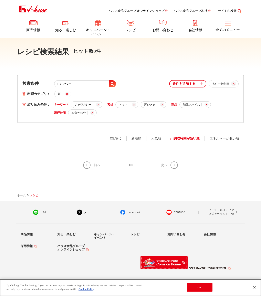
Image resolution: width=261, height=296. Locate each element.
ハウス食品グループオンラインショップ (71, 247)
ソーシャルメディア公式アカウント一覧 (221, 212)
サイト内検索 (230, 10)
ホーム (21, 195)
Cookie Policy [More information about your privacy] (86, 290)
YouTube (175, 212)
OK (200, 288)
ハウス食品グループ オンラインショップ (137, 10)
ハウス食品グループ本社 (190, 10)
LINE (40, 212)
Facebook (130, 212)
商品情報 (33, 30)
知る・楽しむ (65, 30)
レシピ (130, 30)
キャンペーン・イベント (98, 32)
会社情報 (195, 30)
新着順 (136, 138)
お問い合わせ (163, 30)
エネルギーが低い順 (224, 138)
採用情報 (27, 246)
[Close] (254, 288)
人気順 (156, 138)
